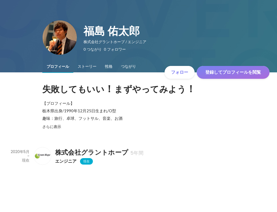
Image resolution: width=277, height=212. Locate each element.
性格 (108, 66)
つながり (128, 66)
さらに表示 (51, 126)
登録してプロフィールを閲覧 (233, 72)
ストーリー (87, 66)
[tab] (57, 66)
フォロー (179, 72)
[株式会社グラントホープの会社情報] (42, 156)
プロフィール (58, 66)
